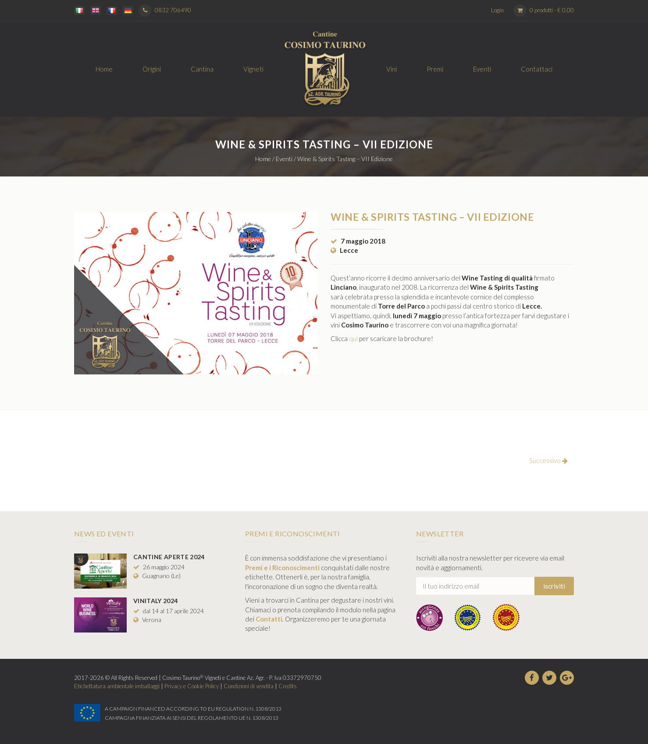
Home (104, 69)
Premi (435, 69)
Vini (391, 69)
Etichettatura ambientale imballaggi (117, 686)
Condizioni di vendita (249, 686)
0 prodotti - (552, 10)
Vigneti (253, 69)
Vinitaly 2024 (155, 600)
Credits (287, 686)
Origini (151, 69)
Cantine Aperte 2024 (169, 557)
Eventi (482, 69)
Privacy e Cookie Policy (191, 686)
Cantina (202, 69)
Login (497, 10)
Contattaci (536, 69)
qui (353, 338)
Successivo (548, 460)
